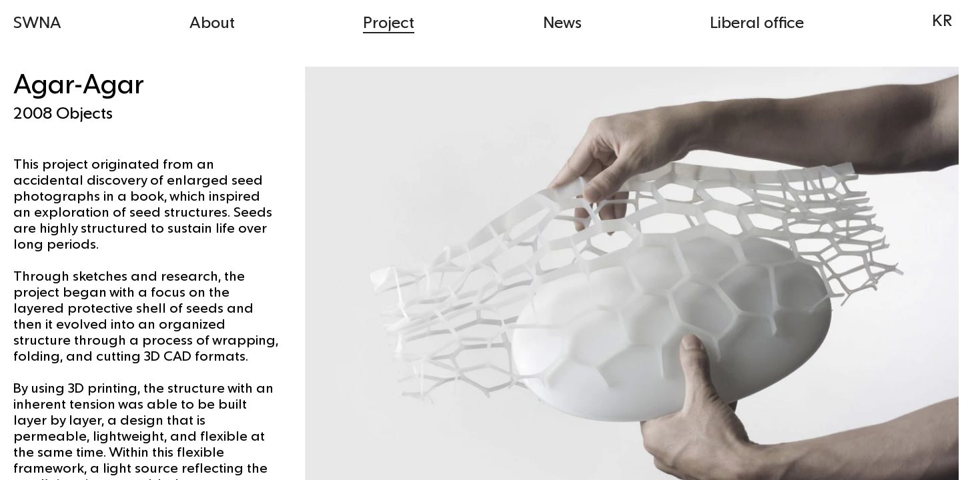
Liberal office (757, 21)
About (212, 21)
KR (942, 19)
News (562, 21)
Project (388, 21)
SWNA (37, 21)
